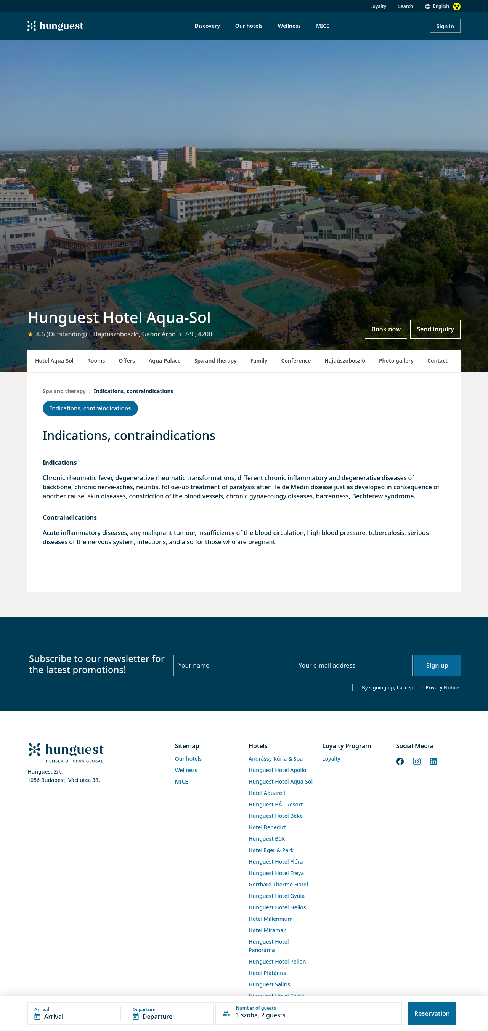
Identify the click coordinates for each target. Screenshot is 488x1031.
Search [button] (405, 6)
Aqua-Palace (165, 360)
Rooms (96, 360)
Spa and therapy (215, 360)
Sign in (445, 26)
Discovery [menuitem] (207, 25)
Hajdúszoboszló (344, 360)
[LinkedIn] (433, 760)
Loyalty (378, 6)
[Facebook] (400, 760)
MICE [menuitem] (322, 25)
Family (259, 360)
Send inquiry (435, 329)
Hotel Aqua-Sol (54, 360)
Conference (296, 360)
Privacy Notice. (443, 687)
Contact (437, 360)
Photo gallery (396, 360)
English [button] (441, 6)
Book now (386, 329)
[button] (120, 1013)
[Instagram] (417, 760)
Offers (127, 360)
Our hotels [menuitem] (249, 25)
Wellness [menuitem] (289, 25)
